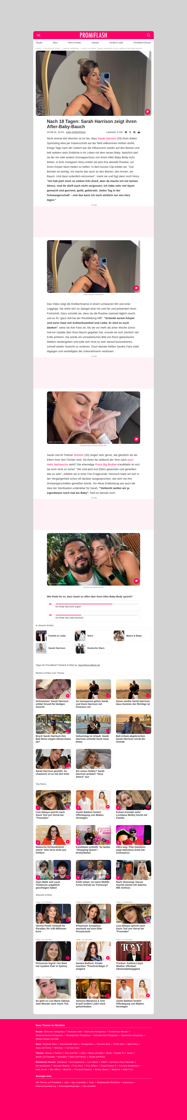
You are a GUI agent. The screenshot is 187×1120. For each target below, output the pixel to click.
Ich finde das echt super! (68, 606)
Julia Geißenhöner (76, 132)
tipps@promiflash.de (89, 665)
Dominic (79, 455)
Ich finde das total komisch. (70, 617)
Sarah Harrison (107, 138)
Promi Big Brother (106, 464)
